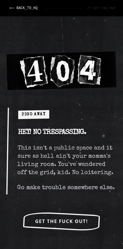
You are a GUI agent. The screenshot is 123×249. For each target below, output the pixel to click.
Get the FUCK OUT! (61, 221)
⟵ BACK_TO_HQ (23, 8)
